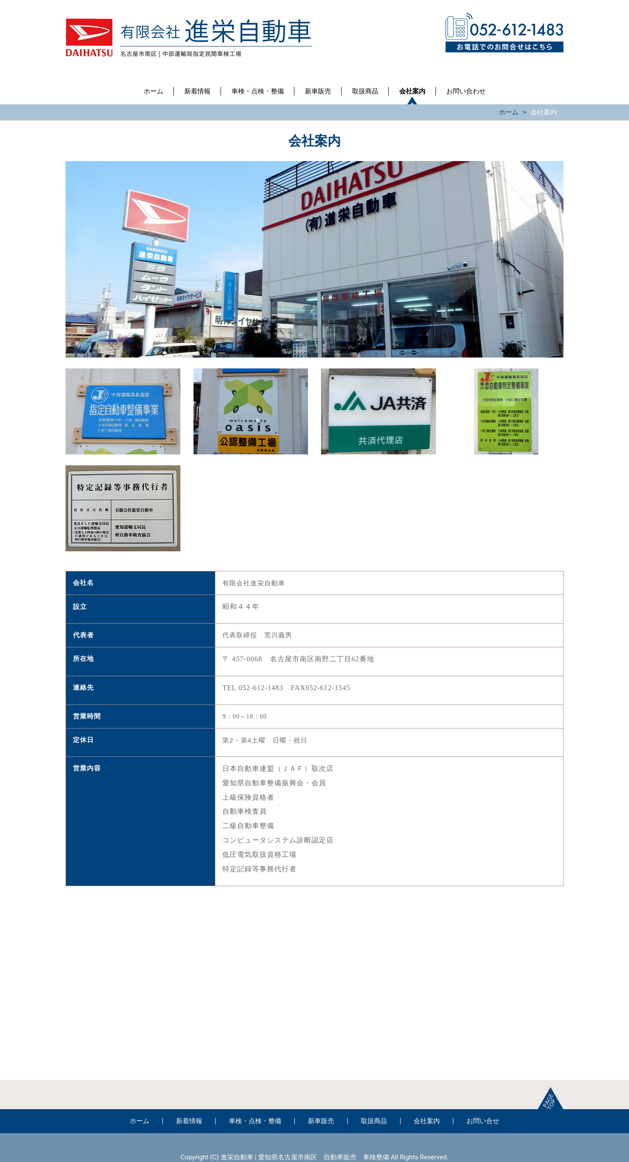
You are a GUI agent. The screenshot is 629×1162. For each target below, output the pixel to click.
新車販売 (318, 91)
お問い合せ (483, 1121)
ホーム (153, 91)
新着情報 (197, 91)
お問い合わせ (466, 91)
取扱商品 (365, 91)
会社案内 (412, 91)
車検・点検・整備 (258, 91)
